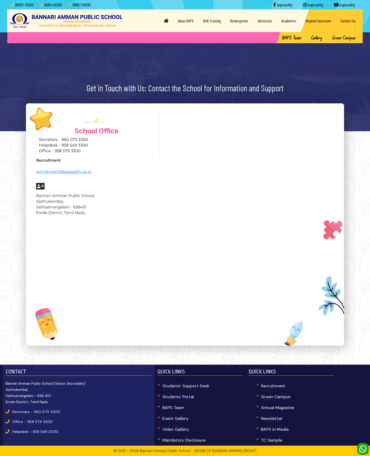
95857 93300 (82, 4)
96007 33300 (24, 4)
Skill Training (212, 20)
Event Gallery (175, 418)
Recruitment (273, 386)
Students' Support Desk (185, 386)
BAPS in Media (275, 429)
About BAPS (185, 20)
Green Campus (343, 37)
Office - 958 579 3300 (60, 151)
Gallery (316, 37)
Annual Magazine (277, 407)
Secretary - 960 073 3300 (63, 139)
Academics (288, 20)
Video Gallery (175, 429)
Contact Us (348, 20)
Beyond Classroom (318, 20)
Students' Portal (178, 397)
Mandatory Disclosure (184, 440)
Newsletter (272, 418)
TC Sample (271, 440)
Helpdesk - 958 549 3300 (63, 145)
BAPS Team (291, 37)
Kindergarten (239, 20)
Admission (264, 20)
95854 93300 (53, 4)
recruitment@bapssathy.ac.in (64, 171)
